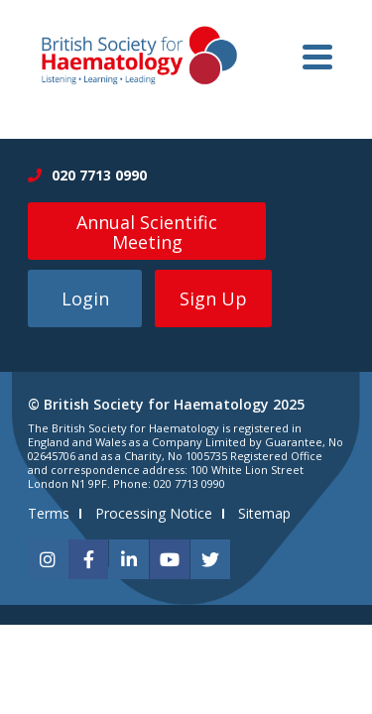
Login (85, 298)
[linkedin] (129, 559)
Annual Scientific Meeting (146, 232)
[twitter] (210, 559)
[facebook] (88, 559)
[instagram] (47, 559)
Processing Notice (153, 513)
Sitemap (264, 513)
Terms (48, 513)
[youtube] (169, 559)
